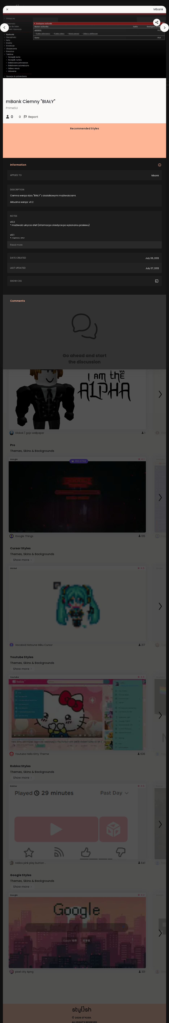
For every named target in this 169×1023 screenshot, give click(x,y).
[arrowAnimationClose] (4, 27)
